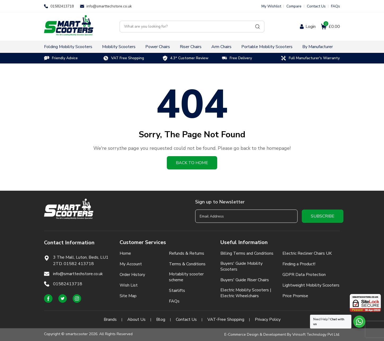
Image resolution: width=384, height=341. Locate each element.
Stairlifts (177, 290)
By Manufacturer (317, 47)
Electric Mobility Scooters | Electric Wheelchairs (245, 293)
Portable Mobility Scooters (267, 47)
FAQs (335, 6)
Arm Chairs (221, 47)
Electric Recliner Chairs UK (307, 253)
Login (311, 26)
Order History (132, 275)
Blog (160, 319)
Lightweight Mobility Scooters (310, 285)
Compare (294, 6)
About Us (136, 319)
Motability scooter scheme (186, 277)
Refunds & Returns (186, 253)
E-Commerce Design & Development (255, 334)
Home (125, 253)
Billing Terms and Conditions (246, 253)
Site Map (128, 296)
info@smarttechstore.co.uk (109, 6)
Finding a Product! (298, 264)
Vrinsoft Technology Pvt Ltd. (316, 334)
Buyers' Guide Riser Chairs (244, 280)
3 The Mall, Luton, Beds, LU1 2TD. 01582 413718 (80, 260)
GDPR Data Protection (304, 275)
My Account (131, 264)
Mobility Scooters (119, 47)
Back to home (192, 163)
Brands (110, 319)
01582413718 (62, 6)
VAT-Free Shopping (225, 319)
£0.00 (331, 26)
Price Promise (295, 296)
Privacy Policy (268, 319)
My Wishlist (271, 6)
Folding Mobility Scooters (68, 47)
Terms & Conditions (187, 264)
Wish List (129, 285)
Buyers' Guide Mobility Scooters (241, 266)
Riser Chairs (191, 47)
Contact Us (316, 6)
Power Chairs (157, 47)
